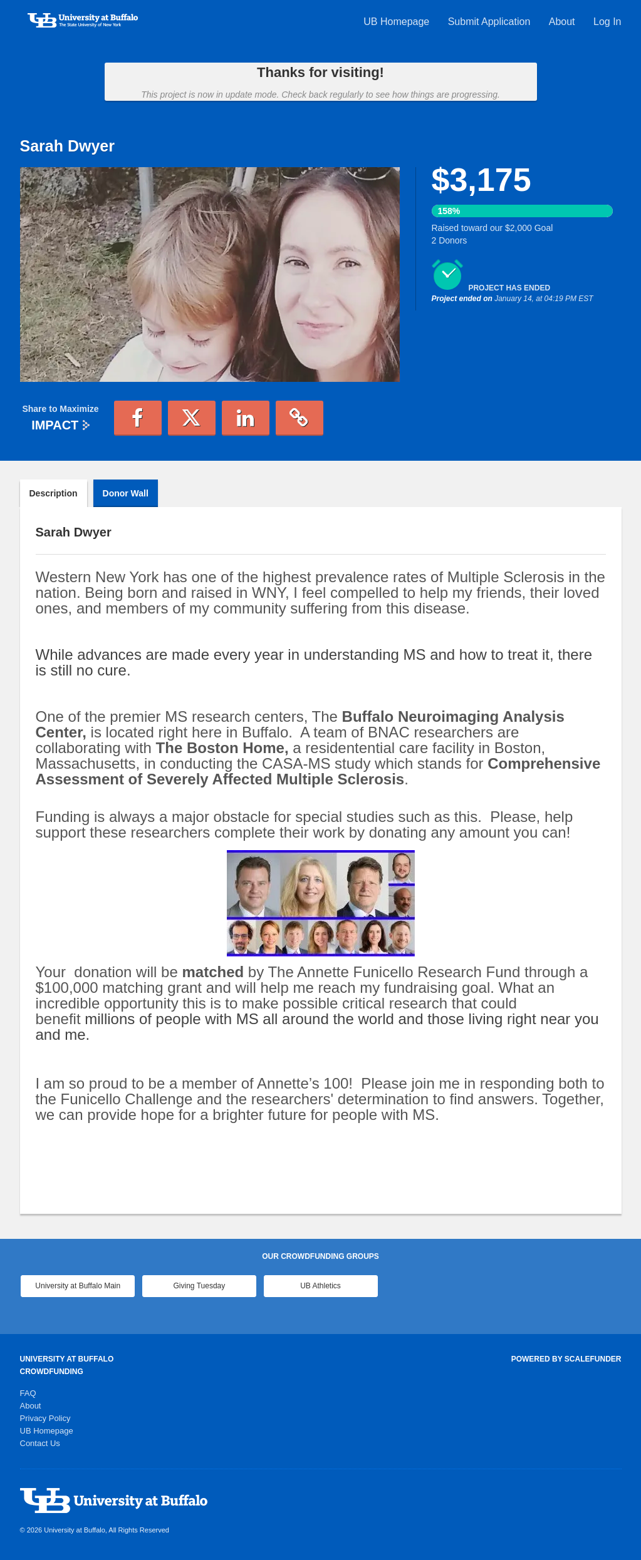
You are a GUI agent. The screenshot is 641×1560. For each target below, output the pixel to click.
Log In (607, 21)
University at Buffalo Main (77, 1285)
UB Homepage (397, 21)
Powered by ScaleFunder (566, 1359)
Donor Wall (126, 493)
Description (53, 493)
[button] (138, 418)
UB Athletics (320, 1285)
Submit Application (490, 21)
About (563, 21)
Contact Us (40, 1443)
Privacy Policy (45, 1418)
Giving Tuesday (200, 1285)
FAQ (28, 1393)
